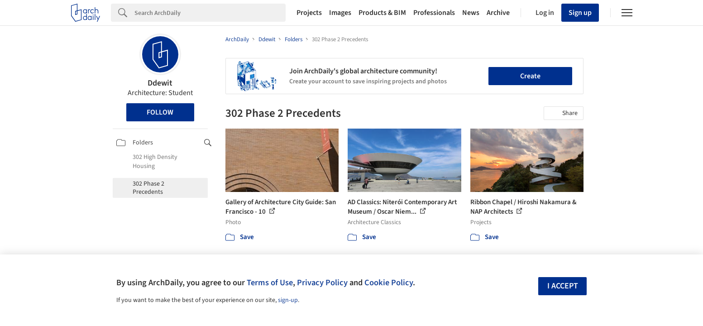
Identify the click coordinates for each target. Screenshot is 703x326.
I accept (562, 286)
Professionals (434, 12)
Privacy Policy (322, 282)
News (470, 12)
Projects (309, 12)
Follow (160, 112)
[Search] (210, 13)
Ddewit (160, 83)
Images (340, 12)
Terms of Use (270, 282)
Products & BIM (382, 12)
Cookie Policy (388, 282)
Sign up (580, 13)
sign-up (288, 300)
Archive (498, 12)
